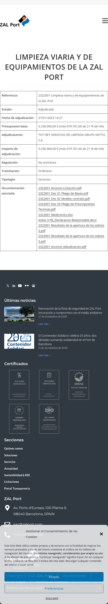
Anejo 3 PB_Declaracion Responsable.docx (67, 220)
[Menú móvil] (105, 21)
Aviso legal (52, 598)
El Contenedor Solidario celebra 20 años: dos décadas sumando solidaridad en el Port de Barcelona (67, 340)
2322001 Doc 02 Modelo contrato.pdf (64, 199)
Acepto (54, 577)
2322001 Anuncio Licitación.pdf (59, 188)
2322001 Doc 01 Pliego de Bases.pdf (63, 193)
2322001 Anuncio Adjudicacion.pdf (62, 247)
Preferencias (54, 588)
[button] (101, 534)
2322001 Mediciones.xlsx (55, 215)
